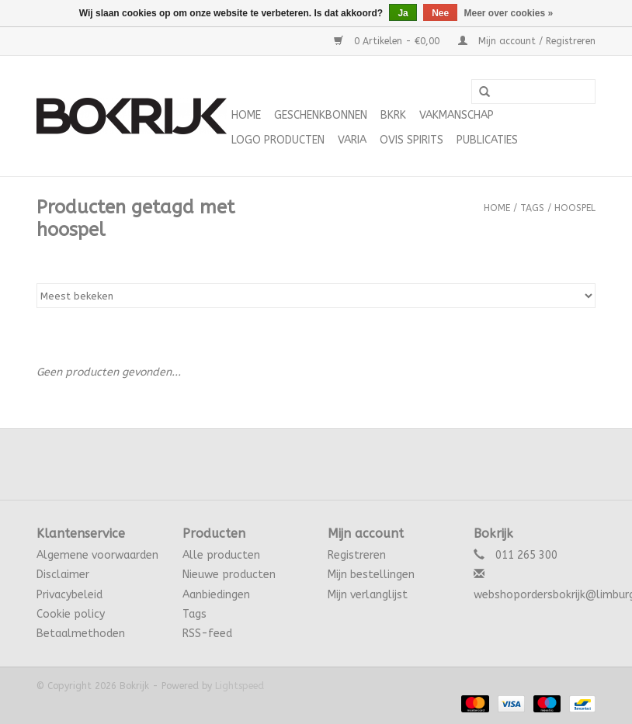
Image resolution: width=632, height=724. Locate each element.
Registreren (357, 555)
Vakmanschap (456, 115)
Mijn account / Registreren (527, 41)
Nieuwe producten (229, 574)
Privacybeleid (69, 594)
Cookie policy (70, 614)
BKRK (393, 115)
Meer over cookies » (509, 13)
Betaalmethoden (80, 633)
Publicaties (487, 140)
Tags (532, 208)
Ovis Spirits (411, 140)
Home (246, 115)
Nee (440, 13)
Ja (403, 13)
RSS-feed (207, 633)
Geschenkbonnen (320, 115)
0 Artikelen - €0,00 (388, 41)
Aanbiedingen (216, 594)
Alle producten (221, 555)
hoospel (575, 208)
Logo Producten (278, 140)
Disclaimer (62, 574)
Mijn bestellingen (371, 574)
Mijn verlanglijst (368, 594)
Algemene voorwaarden (97, 555)
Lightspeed (239, 686)
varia (352, 140)
